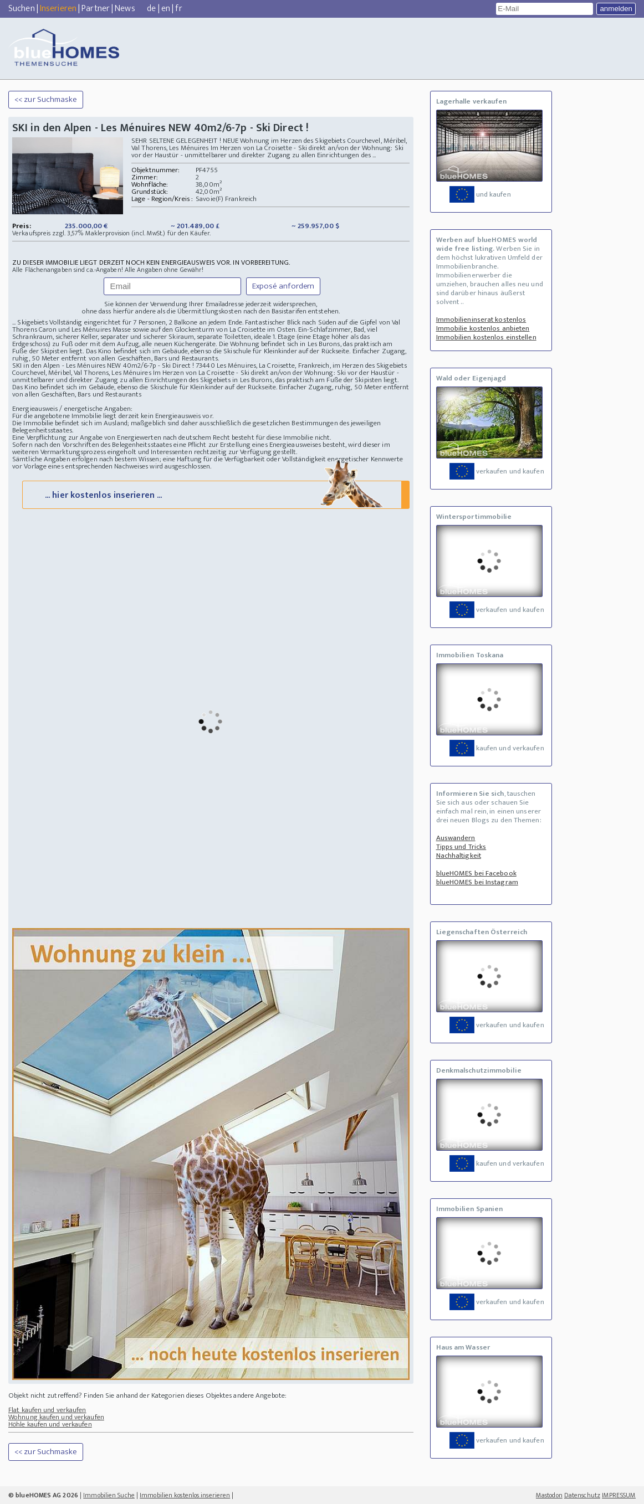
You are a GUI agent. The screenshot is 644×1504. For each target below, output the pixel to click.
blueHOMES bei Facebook (476, 873)
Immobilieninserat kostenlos (481, 319)
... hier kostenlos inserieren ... (215, 503)
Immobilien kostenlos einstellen (486, 337)
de (151, 8)
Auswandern (456, 838)
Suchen (21, 8)
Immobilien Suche (109, 1495)
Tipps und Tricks (461, 847)
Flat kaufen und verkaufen (47, 1419)
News (125, 8)
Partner (95, 8)
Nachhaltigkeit (458, 855)
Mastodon (549, 1495)
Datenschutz (582, 1495)
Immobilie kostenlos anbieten (483, 328)
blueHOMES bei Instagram (477, 882)
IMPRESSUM (619, 1495)
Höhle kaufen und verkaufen (50, 1433)
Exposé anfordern (283, 286)
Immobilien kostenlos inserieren (185, 1495)
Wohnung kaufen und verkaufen (56, 1426)
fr (178, 8)
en (165, 8)
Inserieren (58, 8)
